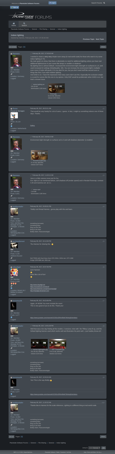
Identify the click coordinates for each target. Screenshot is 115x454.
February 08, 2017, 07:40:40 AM (42, 53)
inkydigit (17, 267)
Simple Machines (27, 452)
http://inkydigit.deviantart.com (39, 291)
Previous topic (88, 39)
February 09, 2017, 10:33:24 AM (40, 377)
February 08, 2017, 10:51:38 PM (42, 326)
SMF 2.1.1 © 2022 (18, 452)
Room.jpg (52, 94)
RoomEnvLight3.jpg (38, 160)
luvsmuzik (17, 301)
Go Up (11, 436)
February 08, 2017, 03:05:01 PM (40, 206)
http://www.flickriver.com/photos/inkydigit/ (43, 289)
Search (24, 24)
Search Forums (98, 2)
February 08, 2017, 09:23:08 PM (40, 300)
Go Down (12, 47)
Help (85, 452)
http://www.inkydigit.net (37, 284)
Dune (15, 108)
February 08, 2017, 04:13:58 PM (40, 241)
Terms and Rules (91, 452)
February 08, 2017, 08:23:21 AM (40, 108)
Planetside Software (50, 452)
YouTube (69, 452)
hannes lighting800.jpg (39, 349)
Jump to (84, 448)
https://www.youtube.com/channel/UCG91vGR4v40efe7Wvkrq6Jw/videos (53, 317)
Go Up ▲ (99, 452)
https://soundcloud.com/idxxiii (39, 287)
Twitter (58, 452)
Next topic (100, 39)
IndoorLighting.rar (37, 84)
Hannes (16, 53)
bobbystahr (18, 206)
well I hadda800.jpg (56, 349)
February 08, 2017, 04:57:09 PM (40, 267)
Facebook (63, 452)
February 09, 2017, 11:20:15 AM (40, 402)
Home (14, 24)
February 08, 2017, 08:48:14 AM (42, 137)
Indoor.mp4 (35, 189)
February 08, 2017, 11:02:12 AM (42, 175)
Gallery (32, 125)
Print (103, 47)
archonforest (19, 241)
